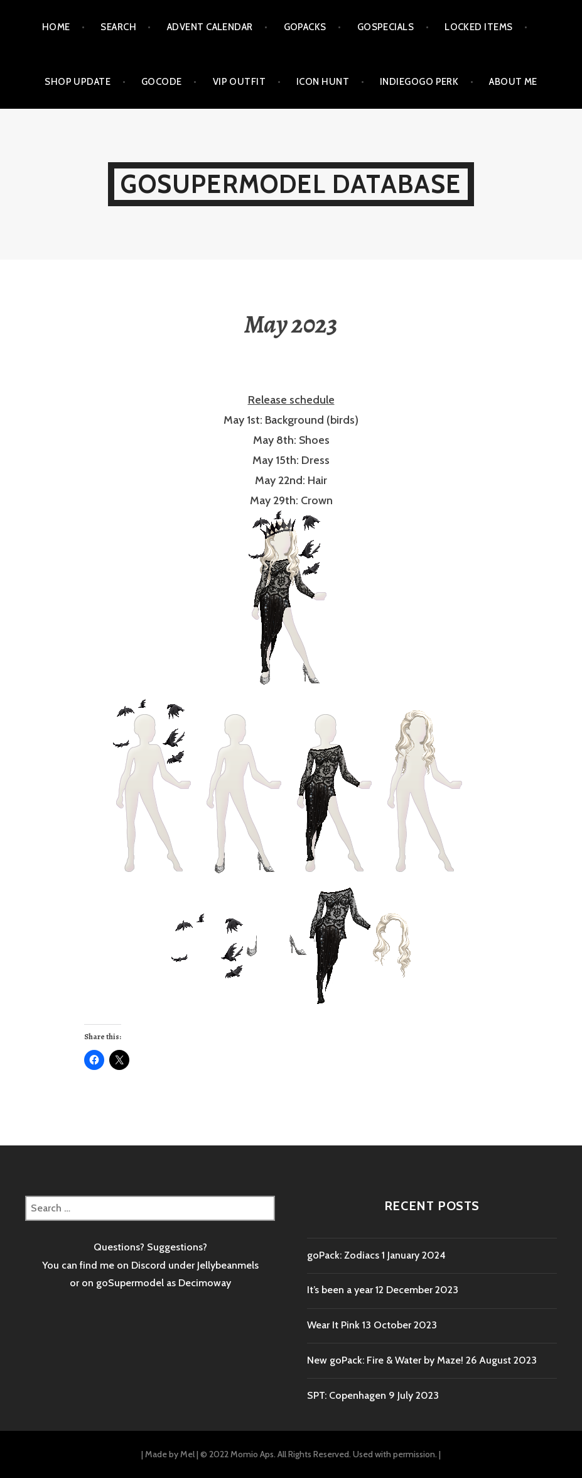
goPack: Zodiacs (343, 1255)
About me (513, 81)
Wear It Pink (333, 1325)
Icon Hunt (322, 81)
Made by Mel (170, 1454)
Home (56, 27)
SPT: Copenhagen (346, 1395)
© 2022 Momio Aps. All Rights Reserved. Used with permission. (318, 1454)
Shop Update (77, 81)
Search (118, 27)
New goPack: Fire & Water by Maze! (385, 1360)
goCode (161, 81)
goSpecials (385, 27)
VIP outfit (239, 81)
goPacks (305, 27)
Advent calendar (210, 27)
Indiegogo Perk (419, 81)
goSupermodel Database (291, 183)
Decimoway (204, 1283)
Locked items (478, 27)
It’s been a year (340, 1290)
